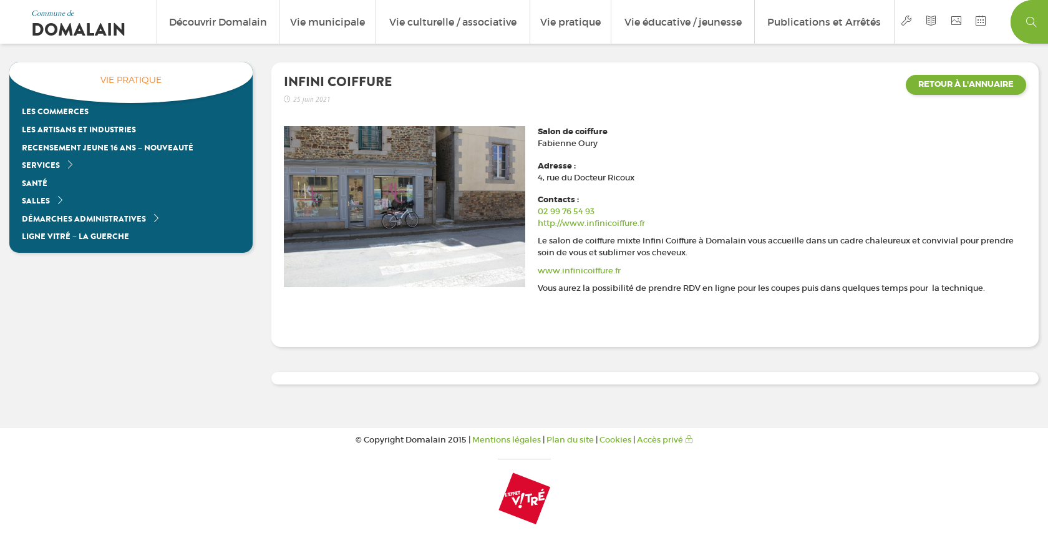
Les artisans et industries (79, 129)
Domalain (78, 29)
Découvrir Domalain (218, 22)
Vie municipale (327, 22)
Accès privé (665, 439)
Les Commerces (55, 111)
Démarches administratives (91, 219)
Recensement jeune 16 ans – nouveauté (107, 148)
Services (48, 165)
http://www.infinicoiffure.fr (591, 223)
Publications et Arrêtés (824, 22)
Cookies (615, 439)
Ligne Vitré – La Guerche (75, 236)
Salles (43, 201)
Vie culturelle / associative (453, 22)
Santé (34, 183)
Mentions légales (506, 439)
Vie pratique (570, 22)
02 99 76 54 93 (566, 211)
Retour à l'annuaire (966, 84)
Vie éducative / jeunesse (683, 22)
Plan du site (570, 439)
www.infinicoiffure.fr (579, 270)
